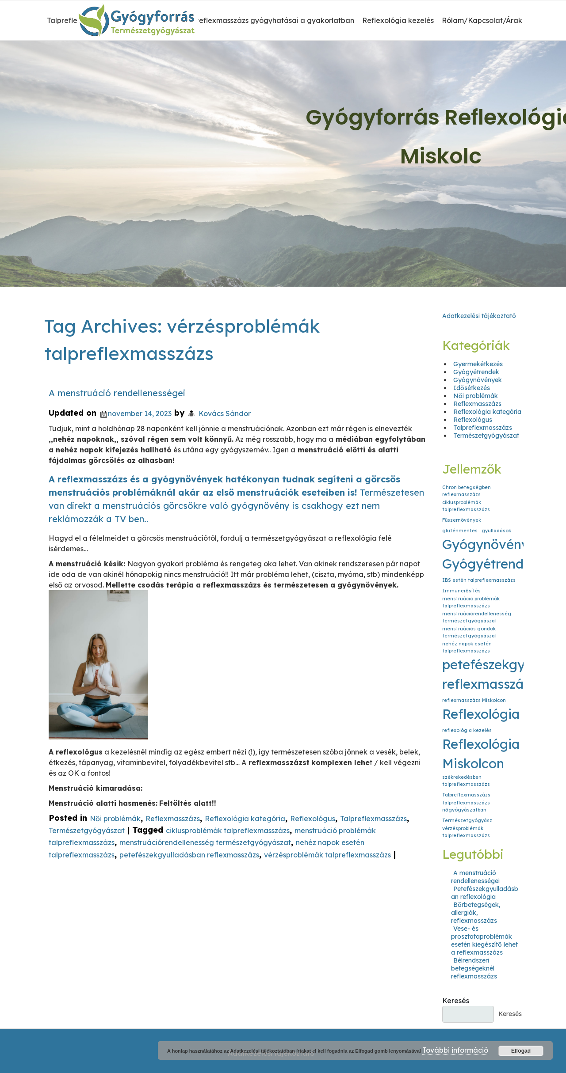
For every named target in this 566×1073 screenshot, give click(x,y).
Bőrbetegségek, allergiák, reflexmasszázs (476, 913)
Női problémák (115, 818)
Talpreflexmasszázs (373, 818)
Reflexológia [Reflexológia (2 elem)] (481, 714)
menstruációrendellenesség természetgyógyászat (205, 842)
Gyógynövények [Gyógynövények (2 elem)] (493, 544)
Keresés (455, 1000)
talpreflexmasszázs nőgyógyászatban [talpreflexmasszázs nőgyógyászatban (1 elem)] (466, 806)
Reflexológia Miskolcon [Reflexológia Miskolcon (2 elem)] (481, 753)
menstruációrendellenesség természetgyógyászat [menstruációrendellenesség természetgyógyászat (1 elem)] (476, 617)
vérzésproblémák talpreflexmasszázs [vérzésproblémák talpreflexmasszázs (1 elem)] (466, 831)
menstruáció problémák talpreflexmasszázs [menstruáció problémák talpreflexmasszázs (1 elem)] (471, 602)
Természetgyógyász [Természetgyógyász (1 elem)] (467, 820)
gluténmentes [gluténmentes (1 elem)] (460, 530)
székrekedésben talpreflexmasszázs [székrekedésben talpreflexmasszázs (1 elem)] (466, 780)
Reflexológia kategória (245, 818)
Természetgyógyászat (87, 830)
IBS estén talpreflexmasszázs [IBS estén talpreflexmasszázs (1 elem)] (479, 580)
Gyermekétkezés (478, 364)
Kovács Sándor (225, 413)
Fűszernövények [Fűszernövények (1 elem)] (461, 520)
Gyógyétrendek (476, 372)
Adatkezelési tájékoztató (479, 316)
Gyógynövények (477, 380)
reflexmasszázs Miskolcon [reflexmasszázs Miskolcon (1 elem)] (474, 700)
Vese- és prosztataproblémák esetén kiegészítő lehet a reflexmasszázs (484, 940)
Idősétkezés (471, 388)
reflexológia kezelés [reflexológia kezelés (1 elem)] (467, 730)
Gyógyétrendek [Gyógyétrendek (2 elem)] (490, 564)
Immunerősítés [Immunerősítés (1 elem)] (461, 591)
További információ (455, 1050)
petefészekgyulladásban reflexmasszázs (189, 854)
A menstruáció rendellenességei (117, 392)
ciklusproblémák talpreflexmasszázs (228, 830)
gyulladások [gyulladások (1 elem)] (496, 530)
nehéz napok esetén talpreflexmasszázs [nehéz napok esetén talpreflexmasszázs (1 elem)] (467, 647)
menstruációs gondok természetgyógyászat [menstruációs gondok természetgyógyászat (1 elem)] (469, 632)
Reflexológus (312, 818)
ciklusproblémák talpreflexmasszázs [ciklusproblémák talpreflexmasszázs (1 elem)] (466, 505)
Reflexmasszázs (172, 818)
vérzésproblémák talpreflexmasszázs (327, 854)
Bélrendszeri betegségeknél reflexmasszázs (474, 968)
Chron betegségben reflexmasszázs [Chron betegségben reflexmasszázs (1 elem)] (466, 490)
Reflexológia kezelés (398, 20)
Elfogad (521, 1051)
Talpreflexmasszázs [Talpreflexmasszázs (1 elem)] (466, 795)
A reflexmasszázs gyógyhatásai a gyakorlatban (272, 20)
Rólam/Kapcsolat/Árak (482, 20)
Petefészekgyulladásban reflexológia (484, 893)
